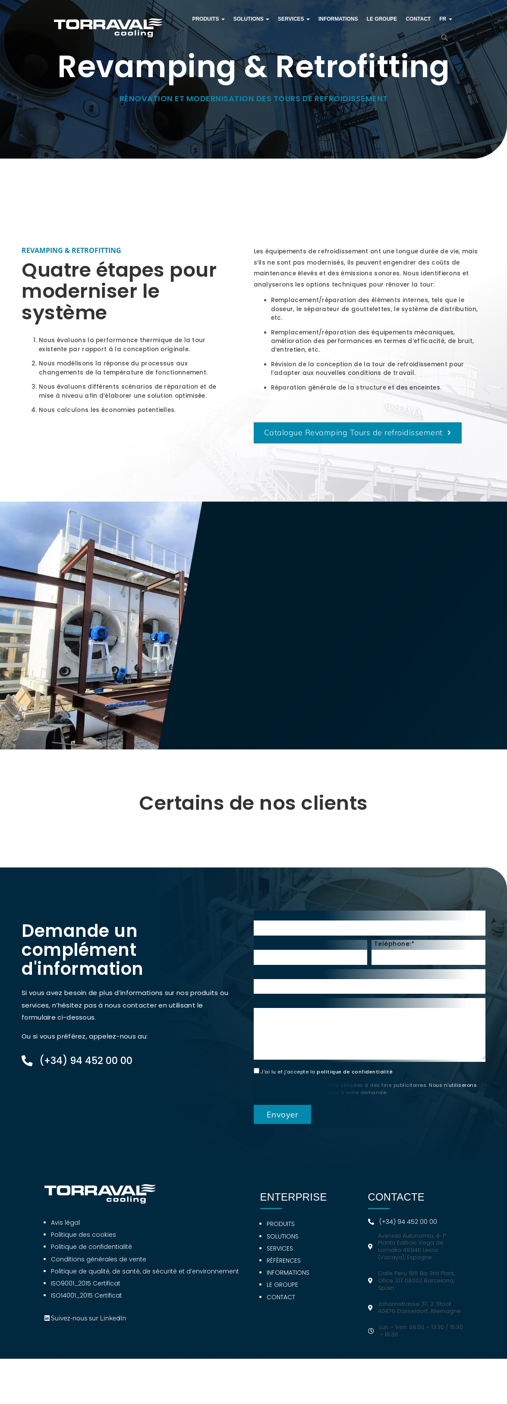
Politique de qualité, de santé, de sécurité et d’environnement (145, 1278)
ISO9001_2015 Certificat (85, 1290)
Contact (418, 19)
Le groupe (382, 19)
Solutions (251, 19)
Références (284, 1268)
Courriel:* (271, 951)
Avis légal (65, 1230)
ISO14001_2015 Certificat (86, 1302)
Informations (338, 19)
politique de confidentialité (355, 1079)
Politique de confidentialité (91, 1254)
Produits (208, 19)
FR (445, 19)
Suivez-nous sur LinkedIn (88, 1325)
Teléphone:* (394, 951)
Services (294, 19)
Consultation (277, 1009)
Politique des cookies (83, 1242)
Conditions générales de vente (98, 1266)
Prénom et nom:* (284, 922)
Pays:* (266, 980)
